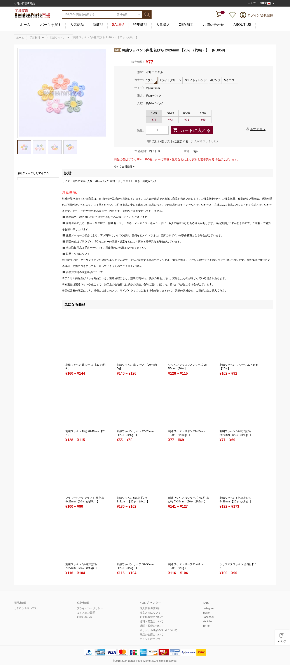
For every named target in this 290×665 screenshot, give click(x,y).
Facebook (208, 617)
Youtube (207, 621)
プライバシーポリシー (90, 608)
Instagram (208, 608)
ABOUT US (242, 24)
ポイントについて (150, 638)
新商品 (98, 24)
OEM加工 (186, 24)
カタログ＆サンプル (25, 608)
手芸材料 (35, 37)
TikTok (206, 625)
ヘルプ (252, 3)
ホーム (25, 24)
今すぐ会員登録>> (124, 166)
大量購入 (163, 24)
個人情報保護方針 (150, 608)
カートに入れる (195, 130)
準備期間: (141, 151)
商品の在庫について (151, 634)
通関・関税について (151, 625)
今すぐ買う (258, 129)
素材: (140, 72)
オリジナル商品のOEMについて (158, 630)
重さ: (140, 95)
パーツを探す (50, 24)
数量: (140, 130)
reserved (171, 660)
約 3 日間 (155, 151)
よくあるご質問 (86, 612)
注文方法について (150, 612)
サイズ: (139, 87)
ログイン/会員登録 (260, 15)
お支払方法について (151, 617)
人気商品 (77, 24)
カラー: (139, 79)
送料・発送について (151, 621)
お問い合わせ (213, 24)
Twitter (206, 612)
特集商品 (140, 24)
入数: (140, 103)
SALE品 (118, 24)
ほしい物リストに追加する (170, 141)
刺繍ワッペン (58, 37)
